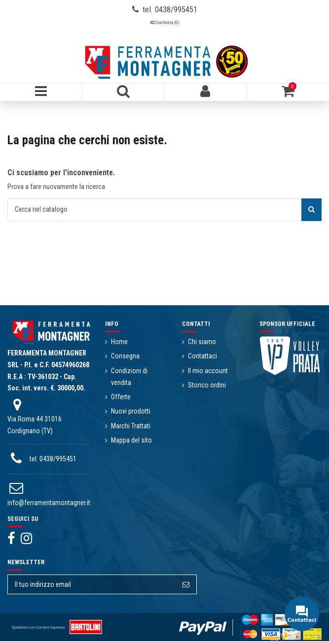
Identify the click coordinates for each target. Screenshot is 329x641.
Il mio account (208, 371)
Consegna (125, 356)
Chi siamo (202, 342)
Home (119, 342)
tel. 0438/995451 (53, 459)
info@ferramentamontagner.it (48, 503)
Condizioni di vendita (129, 376)
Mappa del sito (131, 440)
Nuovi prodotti (130, 411)
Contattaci (202, 356)
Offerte (121, 397)
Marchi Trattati (130, 426)
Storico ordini (207, 385)
